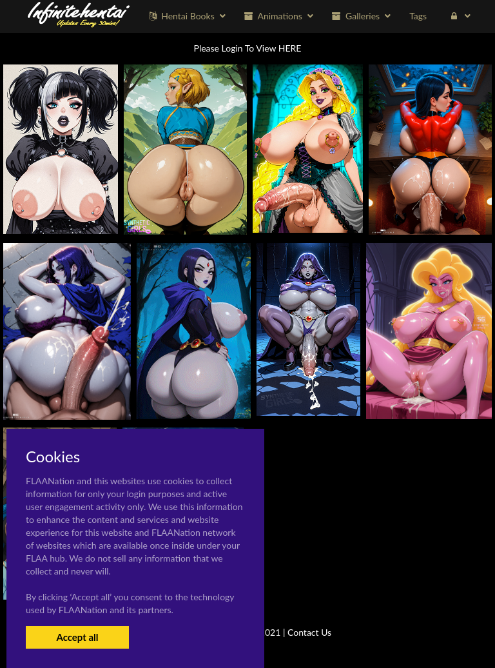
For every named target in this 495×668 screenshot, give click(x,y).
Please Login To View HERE (248, 48)
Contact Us (309, 632)
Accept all (77, 637)
